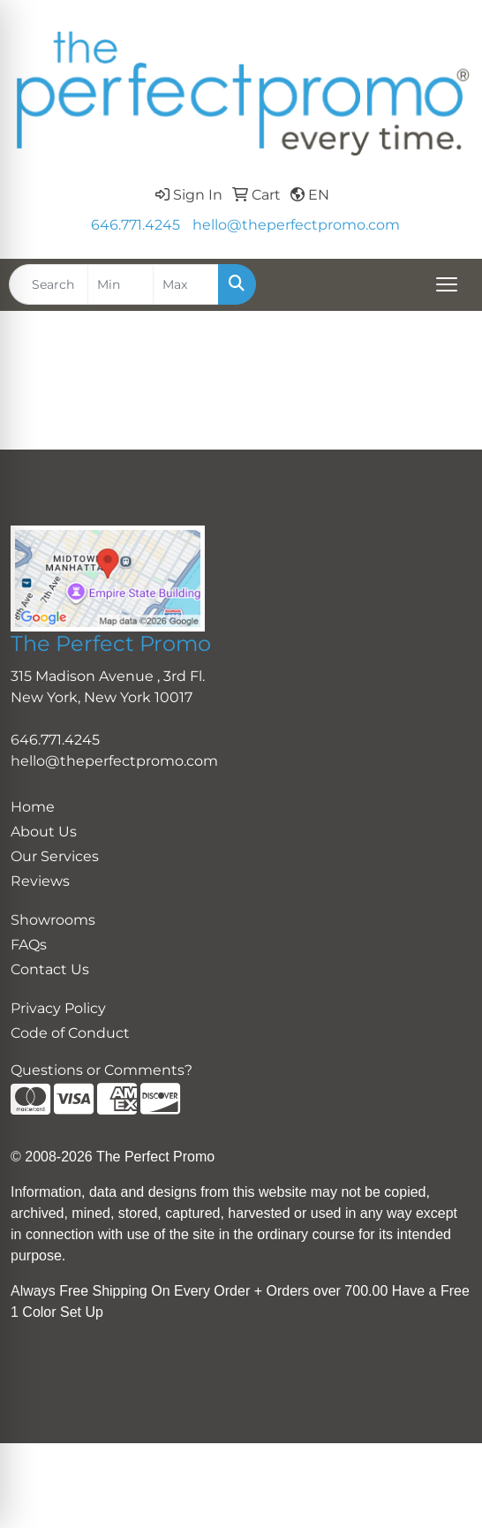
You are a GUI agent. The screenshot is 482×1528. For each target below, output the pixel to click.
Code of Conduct (70, 1033)
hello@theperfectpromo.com (296, 224)
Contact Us (50, 969)
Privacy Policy (58, 1008)
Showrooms (53, 920)
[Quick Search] (48, 284)
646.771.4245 (135, 224)
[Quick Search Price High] (186, 284)
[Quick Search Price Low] (120, 284)
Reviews (40, 881)
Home (33, 806)
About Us (44, 831)
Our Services (55, 856)
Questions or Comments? (101, 1070)
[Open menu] (446, 284)
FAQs (29, 944)
